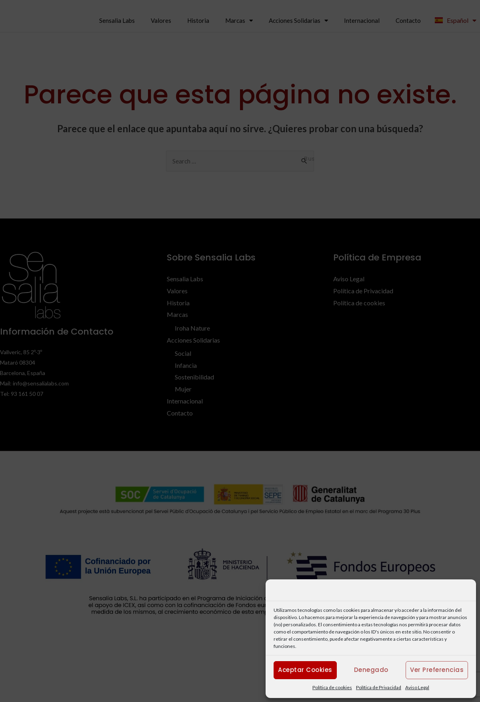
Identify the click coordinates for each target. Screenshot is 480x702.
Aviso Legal (417, 687)
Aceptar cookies (305, 670)
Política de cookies (332, 687)
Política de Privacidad (378, 687)
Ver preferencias (437, 670)
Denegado (371, 670)
